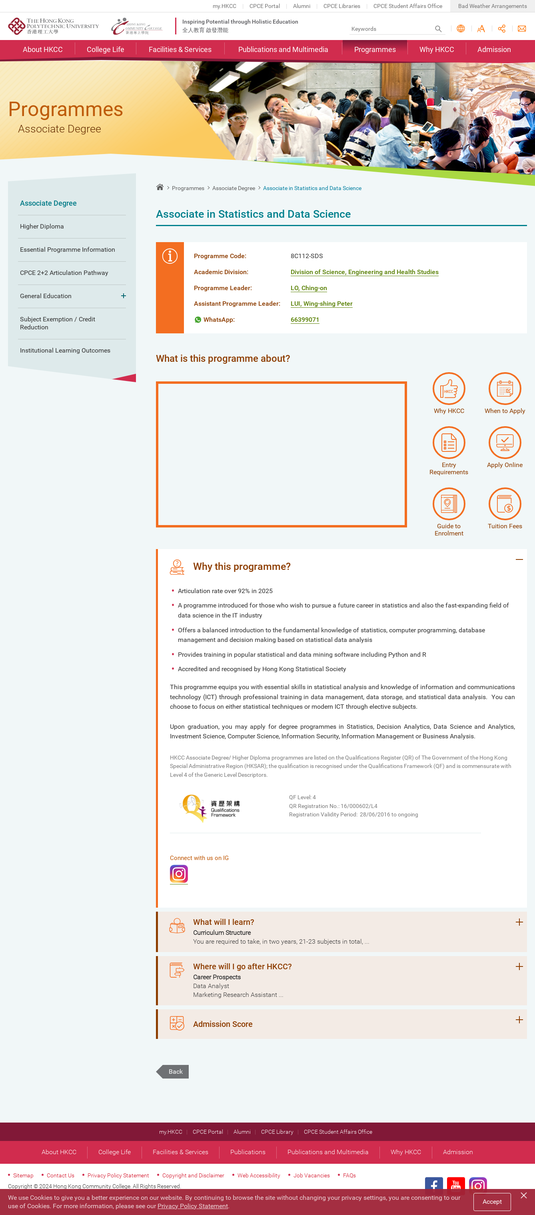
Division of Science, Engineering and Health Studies (365, 272)
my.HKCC (224, 6)
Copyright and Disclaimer (193, 1182)
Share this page (502, 29)
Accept (492, 1201)
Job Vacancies (311, 1182)
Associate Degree (48, 203)
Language (461, 29)
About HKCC (43, 50)
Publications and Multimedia (283, 50)
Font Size (481, 29)
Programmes (375, 50)
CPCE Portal (265, 6)
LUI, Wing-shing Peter (322, 303)
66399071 (305, 319)
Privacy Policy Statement (118, 1182)
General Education (72, 296)
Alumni (301, 6)
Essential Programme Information (67, 249)
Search (438, 29)
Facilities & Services (180, 50)
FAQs (349, 1182)
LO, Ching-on (309, 288)
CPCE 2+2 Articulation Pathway (64, 273)
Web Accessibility (259, 1182)
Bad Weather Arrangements (492, 6)
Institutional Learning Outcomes (65, 350)
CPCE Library (277, 1138)
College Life (105, 50)
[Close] (525, 1194)
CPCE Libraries (341, 6)
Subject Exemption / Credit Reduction (57, 323)
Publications (248, 1158)
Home (160, 187)
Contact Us (522, 29)
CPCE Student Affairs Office (407, 6)
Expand (121, 296)
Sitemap (23, 1182)
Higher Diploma (42, 226)
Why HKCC (436, 50)
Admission (494, 50)
